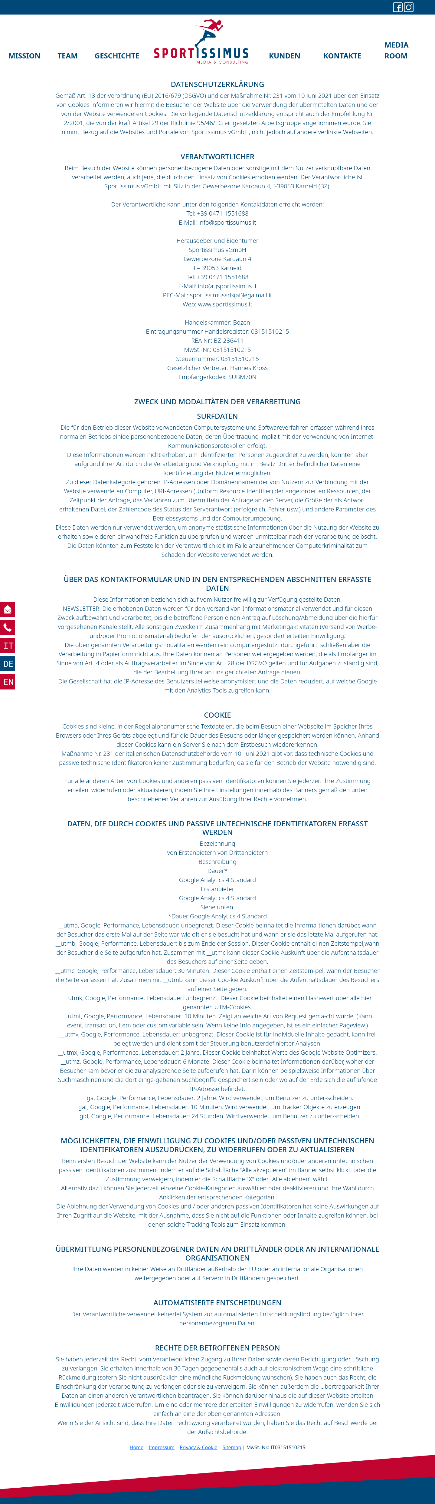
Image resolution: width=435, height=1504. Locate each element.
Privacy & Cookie (199, 1447)
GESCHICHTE (117, 56)
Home (137, 1447)
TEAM (67, 56)
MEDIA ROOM (396, 50)
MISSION (24, 56)
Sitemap (232, 1447)
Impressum (162, 1447)
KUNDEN (284, 56)
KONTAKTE (342, 56)
